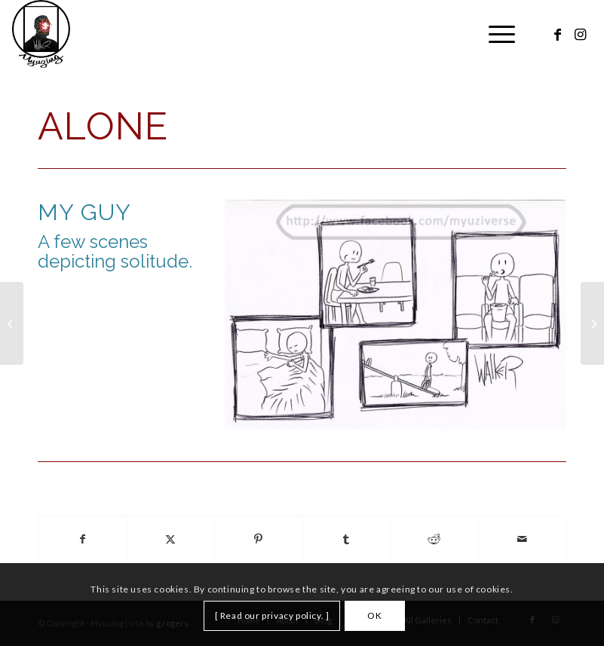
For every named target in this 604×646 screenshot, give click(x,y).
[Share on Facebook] (82, 539)
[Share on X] (171, 539)
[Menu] (494, 34)
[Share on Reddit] (434, 539)
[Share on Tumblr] (347, 539)
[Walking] (11, 323)
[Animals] (592, 323)
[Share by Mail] (522, 539)
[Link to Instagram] (580, 34)
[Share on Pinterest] (258, 539)
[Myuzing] (41, 34)
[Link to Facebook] (558, 34)
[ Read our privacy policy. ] (272, 615)
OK (374, 615)
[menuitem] (494, 34)
